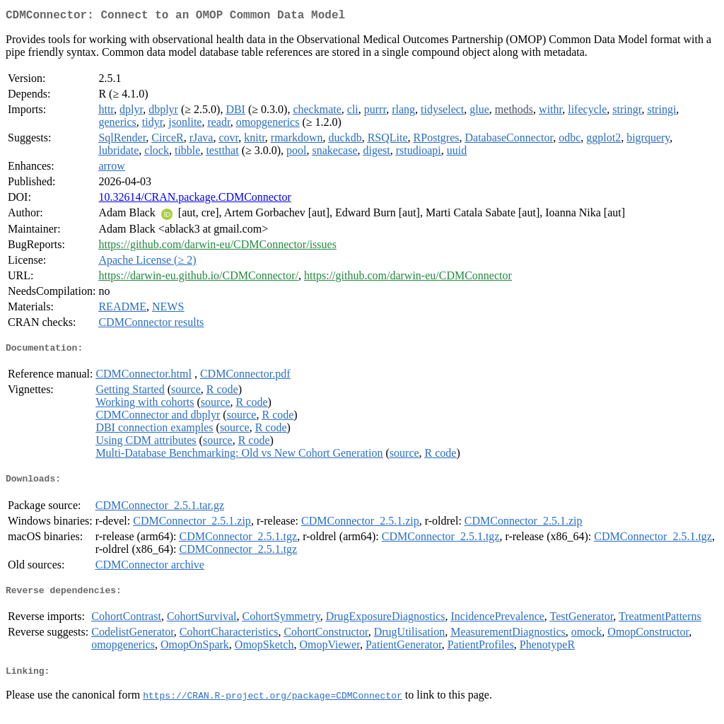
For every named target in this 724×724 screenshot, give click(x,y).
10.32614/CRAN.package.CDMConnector (194, 200)
